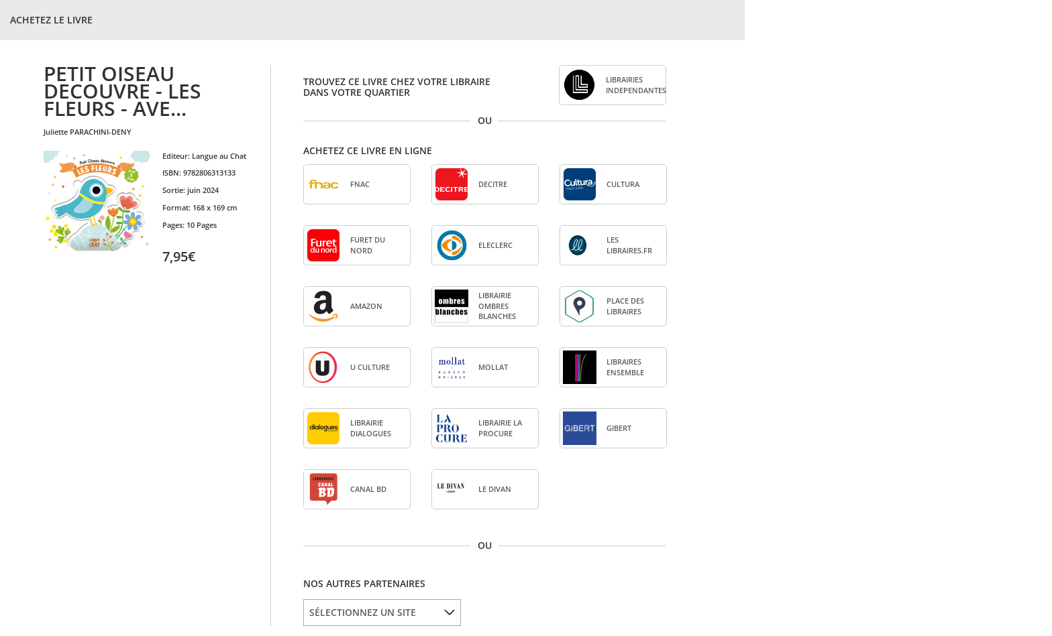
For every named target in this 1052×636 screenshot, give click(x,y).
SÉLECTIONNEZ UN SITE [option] (362, 612)
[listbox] (382, 612)
